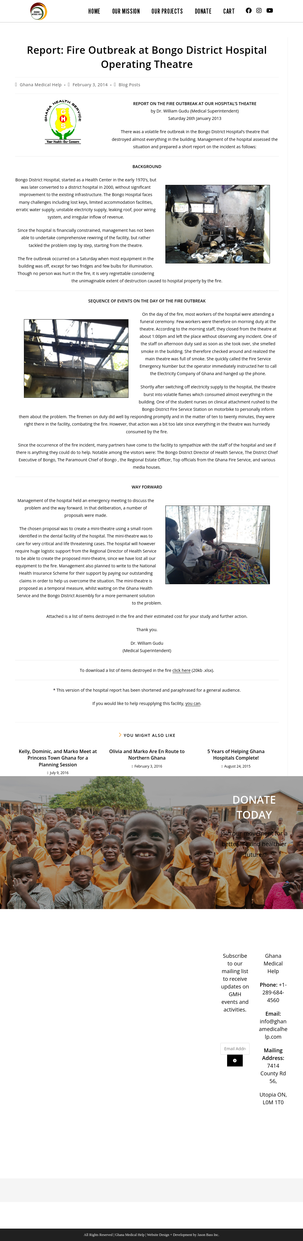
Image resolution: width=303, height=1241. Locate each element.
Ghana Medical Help (41, 84)
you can (193, 703)
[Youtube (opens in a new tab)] (270, 11)
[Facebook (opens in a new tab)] (248, 11)
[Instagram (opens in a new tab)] (259, 11)
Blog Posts (129, 84)
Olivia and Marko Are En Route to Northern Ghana (147, 754)
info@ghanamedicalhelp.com (273, 1029)
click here (181, 670)
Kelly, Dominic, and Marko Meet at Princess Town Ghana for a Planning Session (58, 758)
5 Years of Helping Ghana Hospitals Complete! (236, 754)
